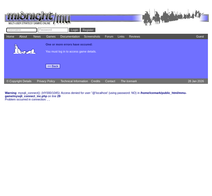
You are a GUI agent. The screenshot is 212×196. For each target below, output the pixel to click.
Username (14, 29)
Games (50, 36)
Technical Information (74, 81)
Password (45, 29)
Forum (109, 36)
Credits (95, 81)
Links (121, 36)
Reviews (134, 36)
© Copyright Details (19, 81)
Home (10, 36)
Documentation (70, 36)
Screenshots (92, 36)
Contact (110, 81)
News (37, 36)
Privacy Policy (46, 81)
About (23, 36)
